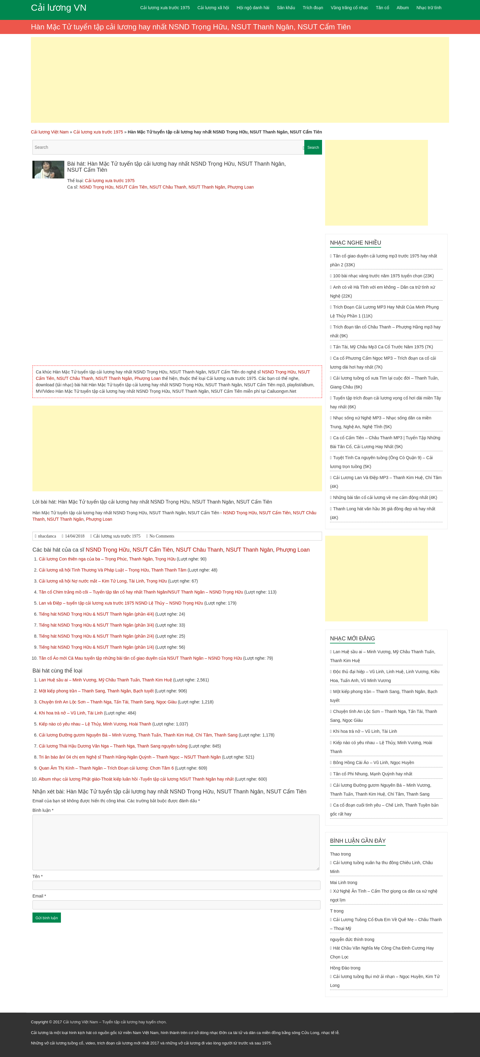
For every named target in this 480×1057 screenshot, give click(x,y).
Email (39, 896)
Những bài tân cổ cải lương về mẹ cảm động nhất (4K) (385, 497)
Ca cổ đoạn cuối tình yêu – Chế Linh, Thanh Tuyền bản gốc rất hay (384, 809)
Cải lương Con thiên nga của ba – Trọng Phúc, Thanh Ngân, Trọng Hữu (108, 559)
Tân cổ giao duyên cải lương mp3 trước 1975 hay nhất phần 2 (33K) (383, 260)
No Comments (161, 536)
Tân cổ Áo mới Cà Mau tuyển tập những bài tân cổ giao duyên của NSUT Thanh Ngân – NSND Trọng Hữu (141, 658)
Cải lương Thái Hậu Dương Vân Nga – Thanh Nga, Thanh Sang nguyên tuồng (114, 746)
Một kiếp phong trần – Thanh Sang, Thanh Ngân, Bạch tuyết (97, 690)
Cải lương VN (59, 7)
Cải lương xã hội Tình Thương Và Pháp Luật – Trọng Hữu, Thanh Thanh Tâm (113, 570)
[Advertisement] (240, 80)
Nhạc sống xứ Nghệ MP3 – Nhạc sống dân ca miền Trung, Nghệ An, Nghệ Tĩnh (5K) (380, 422)
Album (403, 7)
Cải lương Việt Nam (50, 131)
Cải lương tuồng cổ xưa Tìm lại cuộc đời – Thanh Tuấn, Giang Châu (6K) (384, 382)
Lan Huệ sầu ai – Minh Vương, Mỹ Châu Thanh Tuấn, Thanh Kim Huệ (106, 679)
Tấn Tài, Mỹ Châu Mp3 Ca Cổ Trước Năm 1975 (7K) (383, 346)
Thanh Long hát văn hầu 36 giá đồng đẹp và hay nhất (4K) (382, 513)
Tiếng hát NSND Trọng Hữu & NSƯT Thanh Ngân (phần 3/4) (97, 625)
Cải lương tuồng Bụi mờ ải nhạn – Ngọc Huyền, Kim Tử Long (384, 981)
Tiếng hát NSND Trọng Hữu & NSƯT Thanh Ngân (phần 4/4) (97, 614)
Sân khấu (286, 7)
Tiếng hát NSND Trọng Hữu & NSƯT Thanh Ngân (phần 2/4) (97, 636)
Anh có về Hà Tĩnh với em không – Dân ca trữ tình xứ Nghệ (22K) (382, 291)
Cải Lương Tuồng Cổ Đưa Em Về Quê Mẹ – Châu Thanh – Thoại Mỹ (386, 924)
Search (313, 147)
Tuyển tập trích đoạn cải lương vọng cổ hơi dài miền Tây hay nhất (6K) (385, 402)
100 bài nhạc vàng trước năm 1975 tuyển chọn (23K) (383, 275)
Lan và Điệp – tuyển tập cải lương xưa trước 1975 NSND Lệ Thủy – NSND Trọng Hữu (121, 603)
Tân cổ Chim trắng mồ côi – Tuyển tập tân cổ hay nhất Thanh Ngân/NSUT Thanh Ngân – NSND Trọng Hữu (141, 592)
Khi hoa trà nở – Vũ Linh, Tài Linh (71, 712)
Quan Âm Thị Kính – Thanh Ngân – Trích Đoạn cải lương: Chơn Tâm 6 (107, 768)
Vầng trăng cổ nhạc (349, 7)
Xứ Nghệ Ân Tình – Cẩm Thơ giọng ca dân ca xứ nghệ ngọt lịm (383, 895)
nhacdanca (47, 536)
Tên (37, 876)
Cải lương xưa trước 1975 (165, 7)
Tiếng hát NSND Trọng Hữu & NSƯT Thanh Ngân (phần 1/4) (97, 647)
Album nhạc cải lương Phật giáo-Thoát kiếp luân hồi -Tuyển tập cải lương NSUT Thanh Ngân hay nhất (137, 779)
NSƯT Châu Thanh (168, 187)
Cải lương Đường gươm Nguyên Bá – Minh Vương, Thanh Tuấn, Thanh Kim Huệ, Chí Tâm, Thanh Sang (139, 735)
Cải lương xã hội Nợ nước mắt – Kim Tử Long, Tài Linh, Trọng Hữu (103, 581)
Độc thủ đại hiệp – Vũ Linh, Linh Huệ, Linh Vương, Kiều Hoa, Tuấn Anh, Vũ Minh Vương (384, 676)
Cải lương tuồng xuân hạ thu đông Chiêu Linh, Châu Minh (381, 867)
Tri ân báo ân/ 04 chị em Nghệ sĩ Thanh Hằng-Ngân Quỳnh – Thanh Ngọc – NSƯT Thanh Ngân (130, 757)
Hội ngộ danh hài (253, 7)
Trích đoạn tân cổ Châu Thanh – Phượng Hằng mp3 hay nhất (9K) (385, 331)
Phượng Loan (240, 187)
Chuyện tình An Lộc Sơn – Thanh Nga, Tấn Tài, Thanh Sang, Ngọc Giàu (108, 701)
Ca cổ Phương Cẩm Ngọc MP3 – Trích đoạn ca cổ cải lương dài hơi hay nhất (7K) (383, 362)
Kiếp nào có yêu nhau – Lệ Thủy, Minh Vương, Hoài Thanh (95, 724)
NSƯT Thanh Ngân (207, 187)
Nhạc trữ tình (428, 7)
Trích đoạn (313, 7)
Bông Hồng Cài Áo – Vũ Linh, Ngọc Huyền (373, 762)
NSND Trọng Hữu (96, 187)
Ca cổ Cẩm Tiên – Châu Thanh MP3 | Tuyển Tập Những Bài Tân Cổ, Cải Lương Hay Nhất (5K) (385, 442)
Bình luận (43, 810)
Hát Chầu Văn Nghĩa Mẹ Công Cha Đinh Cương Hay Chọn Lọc (382, 952)
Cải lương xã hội (213, 7)
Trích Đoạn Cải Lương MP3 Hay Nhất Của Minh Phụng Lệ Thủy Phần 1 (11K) (384, 311)
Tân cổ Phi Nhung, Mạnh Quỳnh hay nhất (372, 773)
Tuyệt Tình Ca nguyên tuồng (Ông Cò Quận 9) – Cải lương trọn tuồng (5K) (381, 462)
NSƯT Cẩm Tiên (131, 187)
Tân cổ (382, 7)
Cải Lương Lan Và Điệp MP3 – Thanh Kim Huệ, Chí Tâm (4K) (385, 482)
